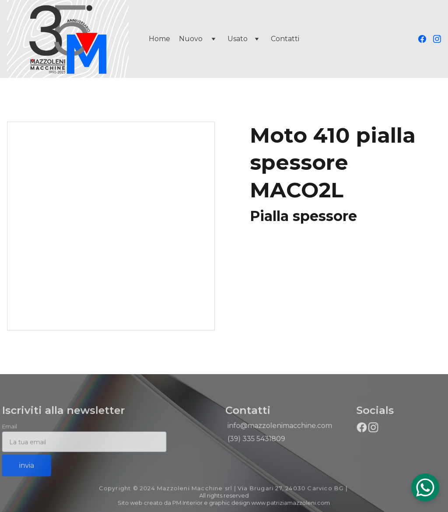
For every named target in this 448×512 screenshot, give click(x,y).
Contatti (285, 39)
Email (11, 427)
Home (159, 39)
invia (28, 465)
